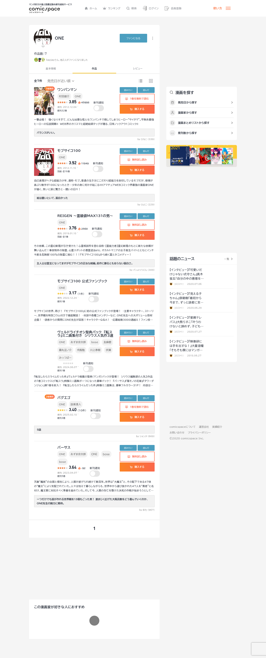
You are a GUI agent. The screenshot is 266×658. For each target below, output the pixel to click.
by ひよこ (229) (146, 204)
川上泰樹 (95, 350)
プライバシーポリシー (199, 432)
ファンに (133, 38)
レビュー (138, 68)
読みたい (128, 90)
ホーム (91, 8)
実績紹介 (217, 426)
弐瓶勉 (81, 350)
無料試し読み (137, 159)
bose (94, 342)
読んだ (146, 90)
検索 (131, 8)
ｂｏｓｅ (106, 454)
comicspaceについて (183, 426)
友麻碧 (107, 342)
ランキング (112, 8)
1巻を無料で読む (137, 98)
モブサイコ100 (69, 150)
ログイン (150, 8)
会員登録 (172, 8)
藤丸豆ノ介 (65, 350)
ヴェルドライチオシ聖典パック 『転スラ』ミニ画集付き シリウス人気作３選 (85, 333)
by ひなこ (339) (146, 139)
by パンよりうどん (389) (142, 270)
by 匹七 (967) (147, 510)
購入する (137, 109)
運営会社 (204, 426)
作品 (94, 68)
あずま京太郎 (78, 342)
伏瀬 (108, 350)
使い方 (217, 8)
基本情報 (51, 68)
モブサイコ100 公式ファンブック (82, 281)
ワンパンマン (67, 89)
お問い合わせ (177, 432)
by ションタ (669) (145, 436)
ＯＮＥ (94, 454)
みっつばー (65, 357)
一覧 (226, 259)
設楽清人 (76, 404)
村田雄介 (64, 96)
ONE (78, 96)
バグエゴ (63, 397)
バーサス (64, 447)
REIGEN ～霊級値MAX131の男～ (85, 215)
